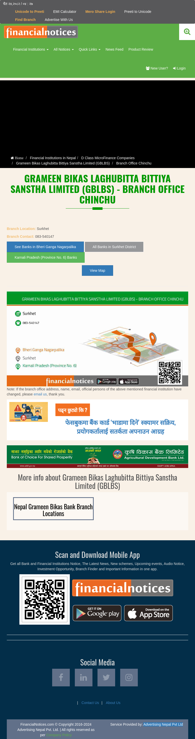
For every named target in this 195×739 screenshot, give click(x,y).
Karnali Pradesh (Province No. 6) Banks (46, 257)
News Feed (114, 49)
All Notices (64, 49)
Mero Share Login (100, 12)
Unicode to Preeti (29, 12)
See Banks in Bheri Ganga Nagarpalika (45, 247)
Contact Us (90, 703)
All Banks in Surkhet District (114, 247)
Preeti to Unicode (137, 12)
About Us (113, 703)
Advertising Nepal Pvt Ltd (163, 724)
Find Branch (25, 20)
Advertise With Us (59, 20)
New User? (157, 68)
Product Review (140, 49)
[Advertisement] (97, 115)
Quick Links (90, 49)
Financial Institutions (31, 49)
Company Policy (59, 735)
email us (40, 394)
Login (179, 68)
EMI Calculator (64, 12)
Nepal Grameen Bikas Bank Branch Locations (53, 510)
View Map (97, 270)
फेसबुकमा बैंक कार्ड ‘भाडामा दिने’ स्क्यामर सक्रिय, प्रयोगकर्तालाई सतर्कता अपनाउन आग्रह (120, 426)
